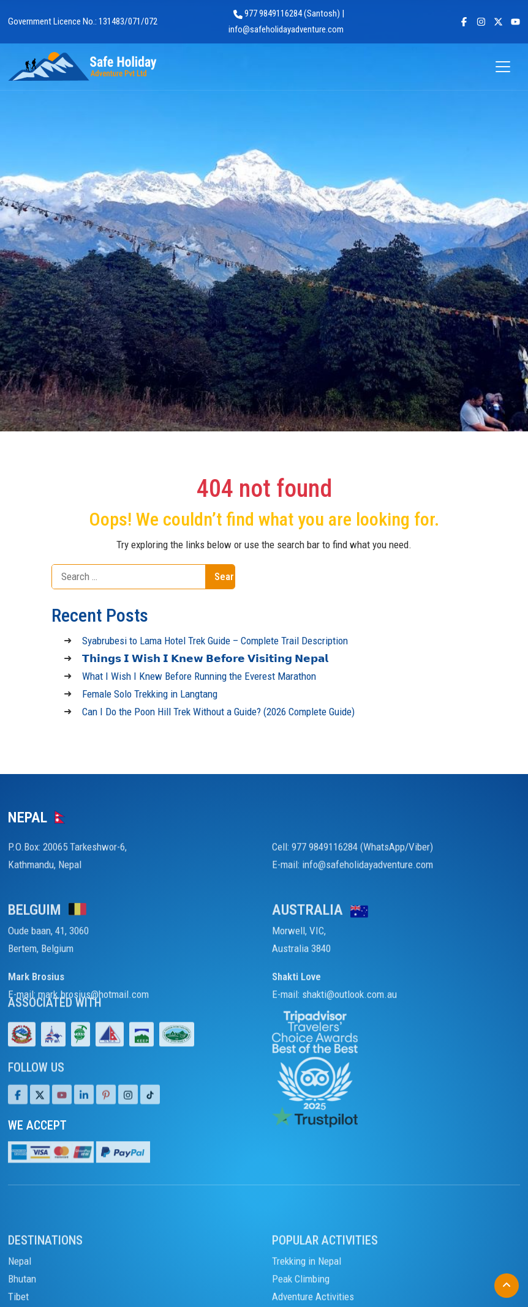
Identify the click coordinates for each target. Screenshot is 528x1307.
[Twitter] (40, 1119)
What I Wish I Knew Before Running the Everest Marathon (199, 676)
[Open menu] (503, 67)
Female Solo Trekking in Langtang (149, 694)
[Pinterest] (106, 1119)
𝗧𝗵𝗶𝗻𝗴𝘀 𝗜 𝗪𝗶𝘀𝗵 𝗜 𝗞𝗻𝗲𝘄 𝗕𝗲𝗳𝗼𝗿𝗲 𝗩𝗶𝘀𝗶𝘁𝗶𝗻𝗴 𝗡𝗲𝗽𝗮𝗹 (205, 658)
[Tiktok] (128, 1119)
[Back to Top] (506, 1285)
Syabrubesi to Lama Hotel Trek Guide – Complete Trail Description (215, 641)
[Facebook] (18, 1119)
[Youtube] (62, 1119)
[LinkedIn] (84, 1119)
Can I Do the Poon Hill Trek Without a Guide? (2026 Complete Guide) (218, 712)
